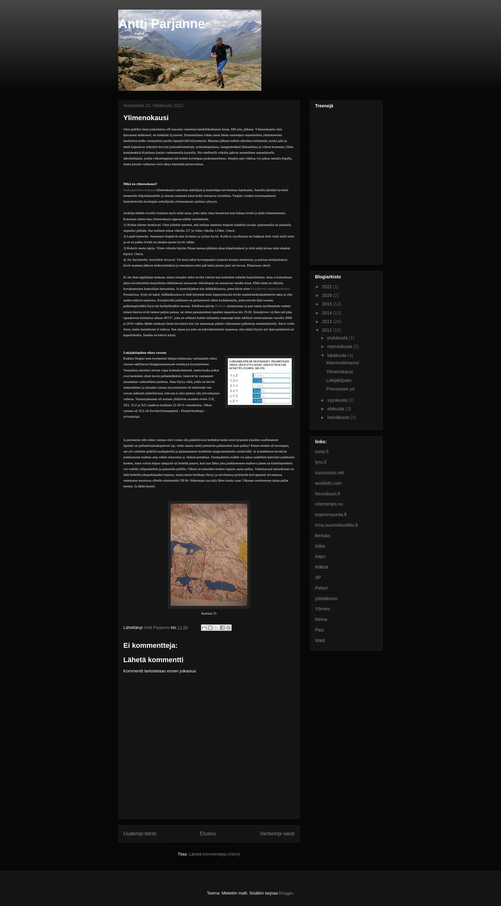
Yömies (322, 608)
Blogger (286, 893)
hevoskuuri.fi (327, 493)
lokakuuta (337, 355)
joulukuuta (338, 337)
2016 (327, 295)
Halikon (220, 306)
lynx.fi (321, 462)
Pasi (319, 629)
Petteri (321, 588)
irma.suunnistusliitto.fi (336, 525)
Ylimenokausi (339, 371)
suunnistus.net (329, 472)
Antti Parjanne (161, 24)
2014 (327, 312)
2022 (327, 286)
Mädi (320, 640)
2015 (327, 303)
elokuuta (336, 408)
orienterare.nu (329, 504)
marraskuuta (340, 346)
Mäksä (321, 566)
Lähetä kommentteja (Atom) (214, 854)
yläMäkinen (326, 598)
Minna (321, 619)
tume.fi (321, 451)
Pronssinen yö (340, 388)
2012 (327, 330)
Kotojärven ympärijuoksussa (270, 288)
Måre (320, 546)
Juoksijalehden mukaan (139, 190)
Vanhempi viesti (277, 833)
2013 (327, 321)
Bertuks (322, 535)
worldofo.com (328, 483)
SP (318, 577)
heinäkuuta (338, 417)
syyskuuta (337, 400)
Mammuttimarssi (342, 362)
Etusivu (208, 833)
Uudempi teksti (139, 833)
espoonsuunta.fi (331, 514)
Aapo (320, 556)
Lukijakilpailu (338, 380)
